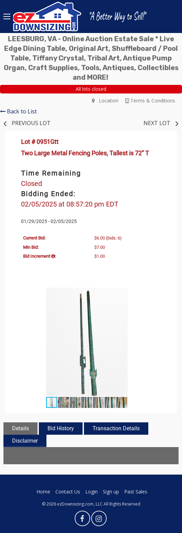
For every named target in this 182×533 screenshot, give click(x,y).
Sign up (111, 491)
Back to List (18, 111)
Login (91, 491)
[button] (162, 293)
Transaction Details (116, 428)
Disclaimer (25, 440)
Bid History (60, 428)
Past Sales (135, 491)
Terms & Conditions (150, 100)
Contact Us (67, 491)
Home (43, 491)
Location (105, 100)
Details (20, 428)
